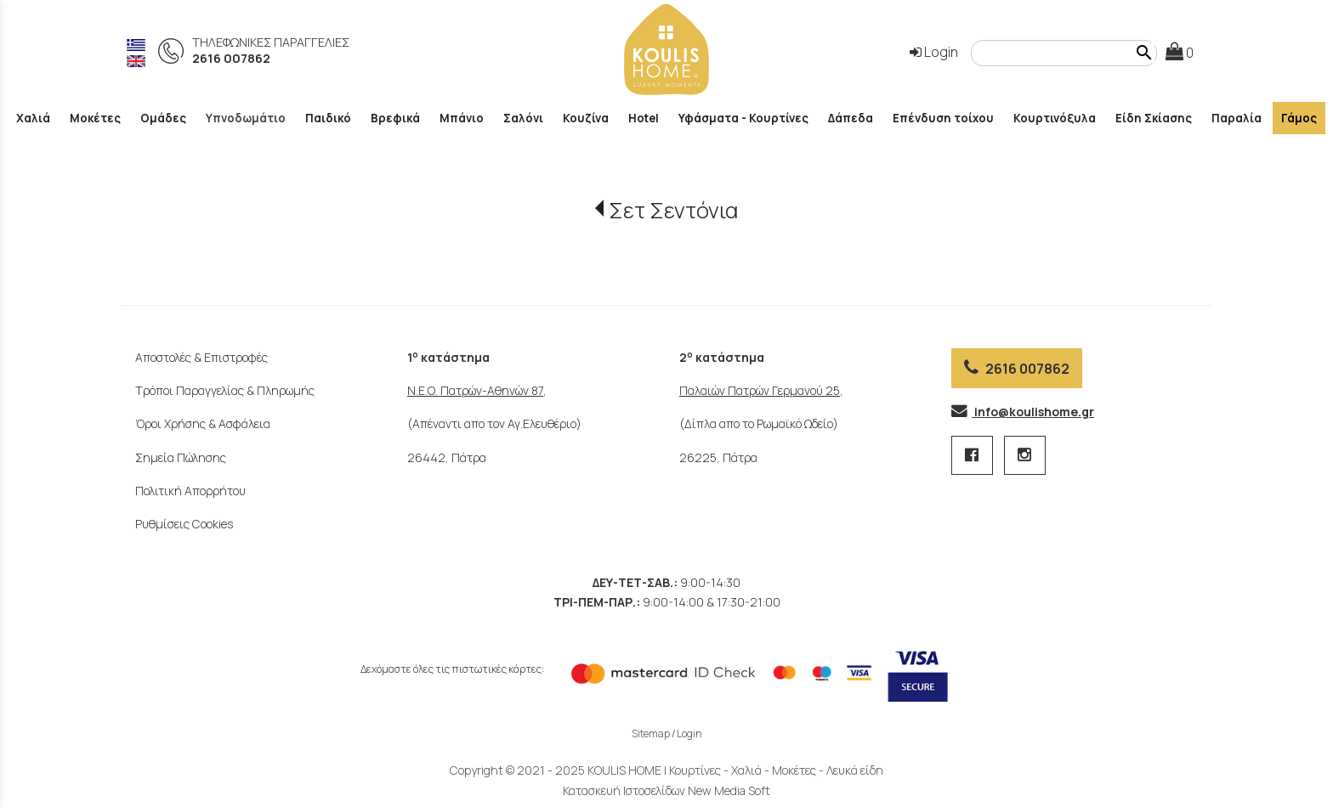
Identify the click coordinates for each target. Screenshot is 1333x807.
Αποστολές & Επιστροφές (201, 357)
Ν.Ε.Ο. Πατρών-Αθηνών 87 (475, 390)
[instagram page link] (1025, 456)
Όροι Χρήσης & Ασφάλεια (202, 423)
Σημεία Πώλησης (180, 457)
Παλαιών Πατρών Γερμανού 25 (759, 390)
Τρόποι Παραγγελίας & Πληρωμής (225, 390)
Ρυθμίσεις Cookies (184, 524)
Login (934, 51)
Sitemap (651, 733)
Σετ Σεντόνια (673, 210)
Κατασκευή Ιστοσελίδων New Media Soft (666, 790)
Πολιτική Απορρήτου (190, 491)
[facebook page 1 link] (973, 456)
